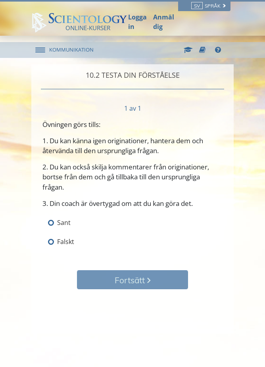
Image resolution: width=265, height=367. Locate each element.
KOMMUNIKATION (71, 49)
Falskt (65, 241)
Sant (64, 222)
